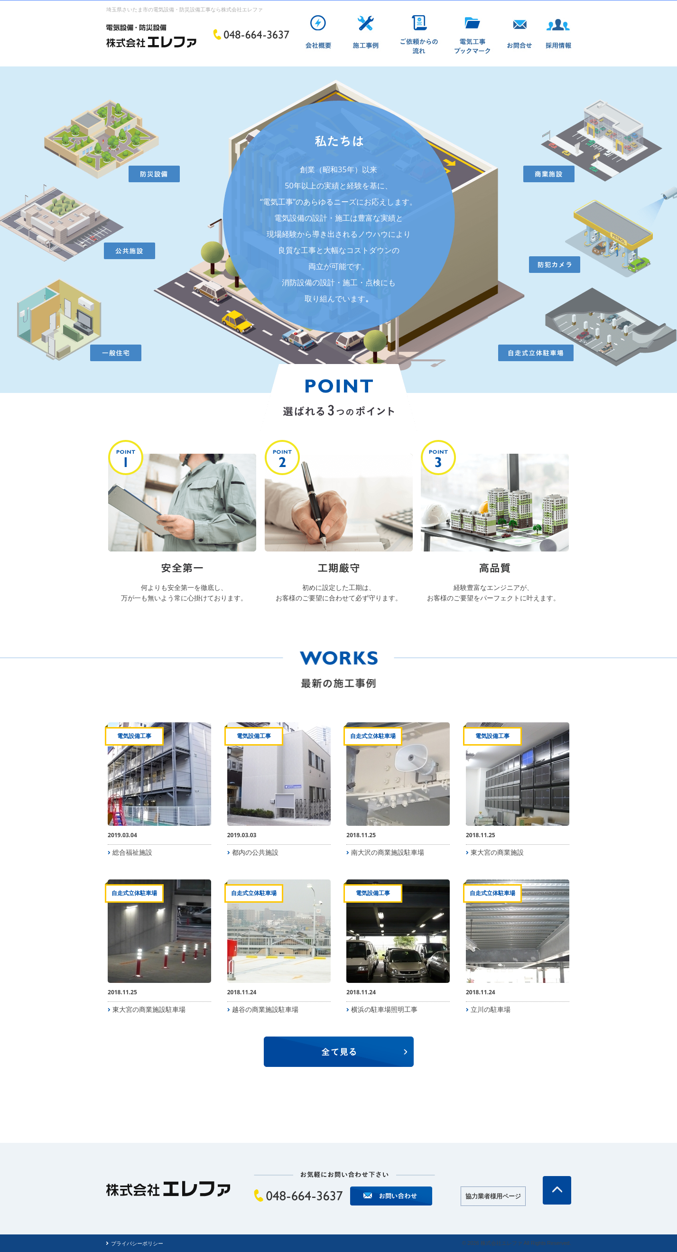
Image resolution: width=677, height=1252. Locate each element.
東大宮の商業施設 (497, 852)
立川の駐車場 (490, 1009)
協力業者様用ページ (493, 1196)
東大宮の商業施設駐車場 (148, 1009)
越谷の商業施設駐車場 (265, 1009)
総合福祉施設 (132, 852)
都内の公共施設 (255, 852)
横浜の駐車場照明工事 (384, 1009)
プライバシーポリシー (137, 1243)
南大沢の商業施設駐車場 (387, 852)
